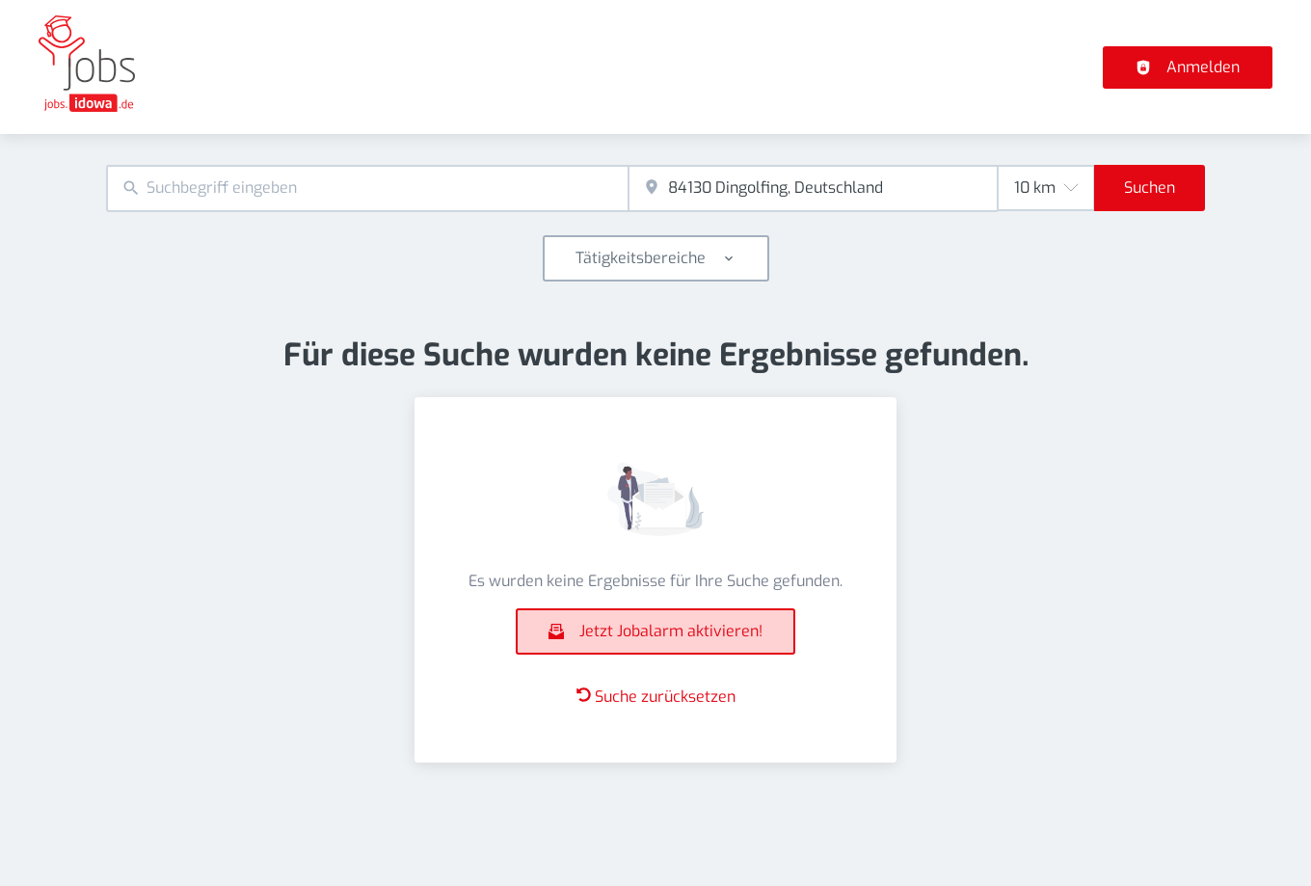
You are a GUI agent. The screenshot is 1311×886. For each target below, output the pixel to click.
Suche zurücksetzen (656, 696)
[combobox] (367, 188)
